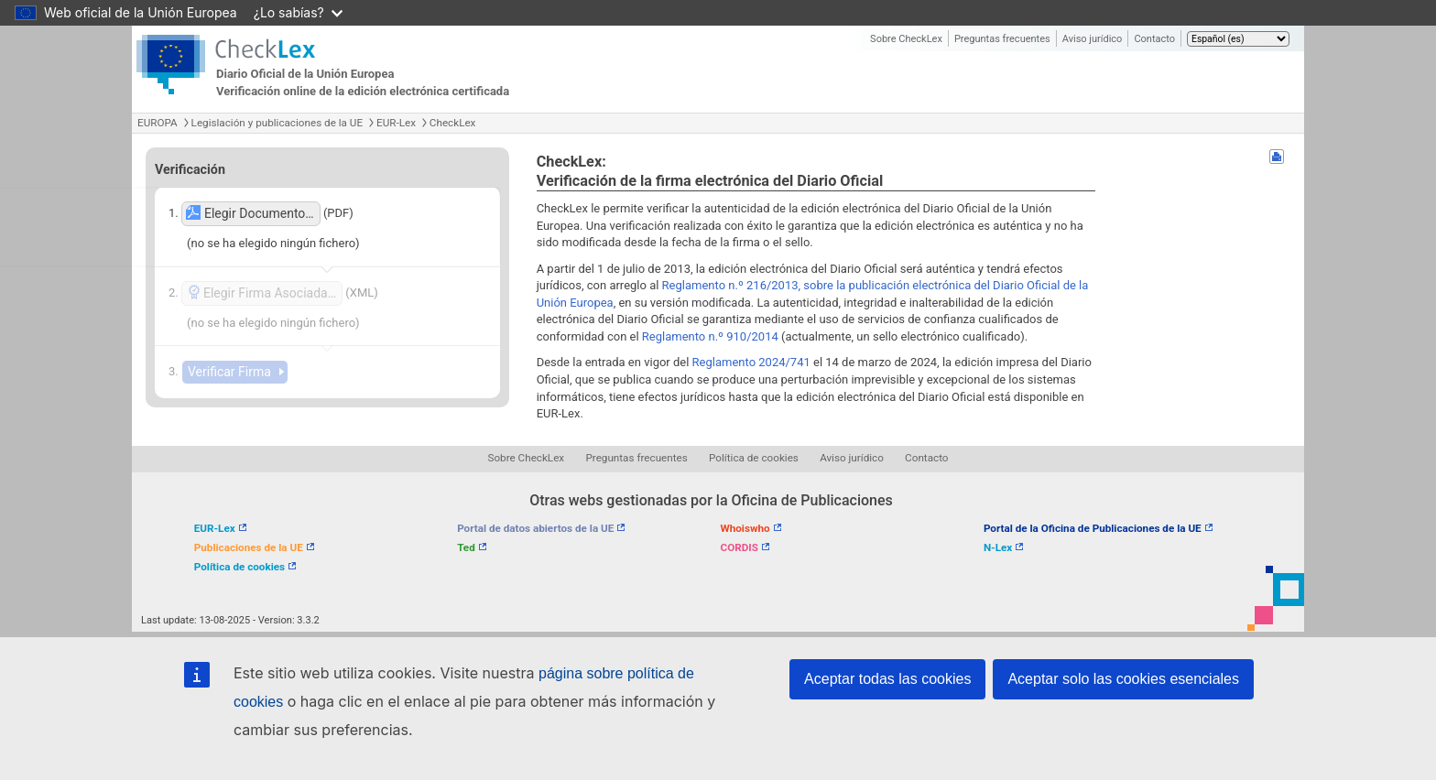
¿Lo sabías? (298, 12)
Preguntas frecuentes (1002, 39)
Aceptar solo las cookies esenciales (1123, 679)
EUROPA (157, 122)
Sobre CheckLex (906, 39)
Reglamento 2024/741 (751, 362)
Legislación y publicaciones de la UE (277, 122)
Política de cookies (754, 457)
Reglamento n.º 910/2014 (710, 336)
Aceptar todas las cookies (887, 679)
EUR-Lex (396, 122)
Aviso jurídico (1092, 39)
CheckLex (453, 122)
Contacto (1154, 39)
